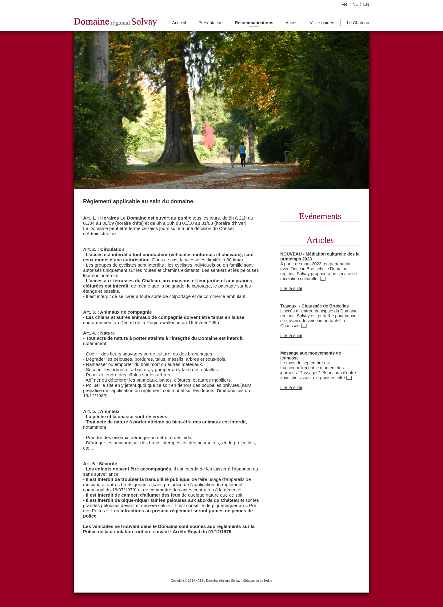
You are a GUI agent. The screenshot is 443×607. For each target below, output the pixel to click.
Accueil (179, 23)
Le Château (358, 23)
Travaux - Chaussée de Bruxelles (314, 306)
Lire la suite (291, 288)
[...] (322, 278)
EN (366, 4)
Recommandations (254, 23)
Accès (291, 23)
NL (355, 4)
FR (344, 4)
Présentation (210, 23)
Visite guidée (322, 23)
